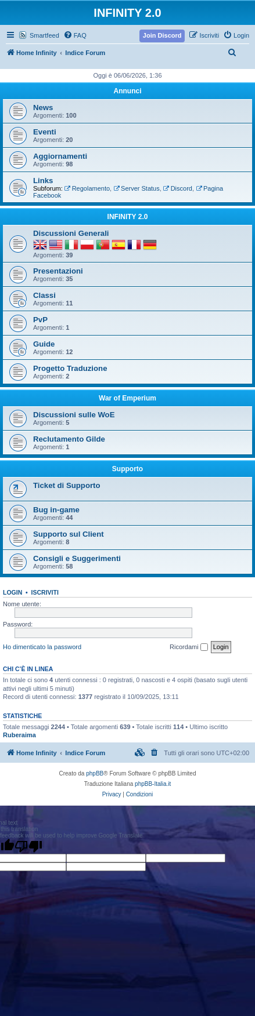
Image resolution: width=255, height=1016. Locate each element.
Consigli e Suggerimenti (77, 558)
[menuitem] (75, 35)
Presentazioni (58, 271)
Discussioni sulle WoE (73, 414)
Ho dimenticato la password (42, 646)
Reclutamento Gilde (69, 439)
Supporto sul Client (68, 534)
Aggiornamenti (60, 156)
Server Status (136, 188)
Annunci (128, 91)
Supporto (127, 469)
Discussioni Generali (71, 233)
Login (12, 592)
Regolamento (87, 188)
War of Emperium (127, 398)
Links (43, 180)
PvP (40, 319)
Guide (44, 344)
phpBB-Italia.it (153, 784)
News (43, 107)
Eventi (44, 132)
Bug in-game (56, 509)
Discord (177, 188)
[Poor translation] (28, 846)
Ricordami (189, 647)
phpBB (94, 773)
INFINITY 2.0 (127, 217)
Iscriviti (45, 592)
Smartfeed (44, 35)
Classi (44, 295)
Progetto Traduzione (70, 368)
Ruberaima (19, 734)
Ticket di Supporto (66, 485)
